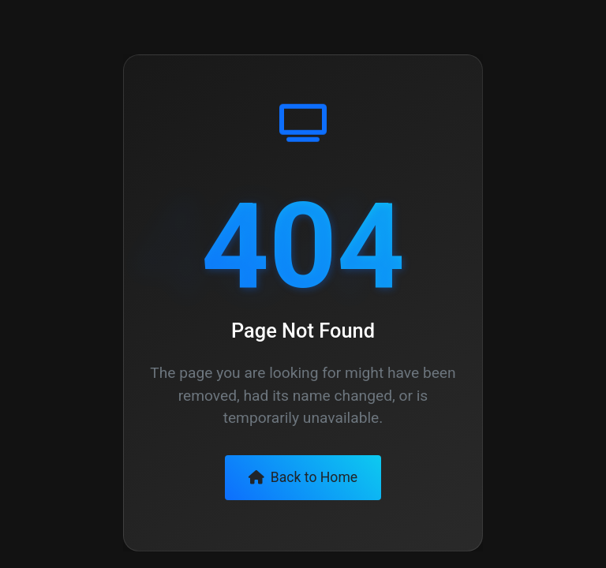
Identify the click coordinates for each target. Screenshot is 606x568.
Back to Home (303, 477)
